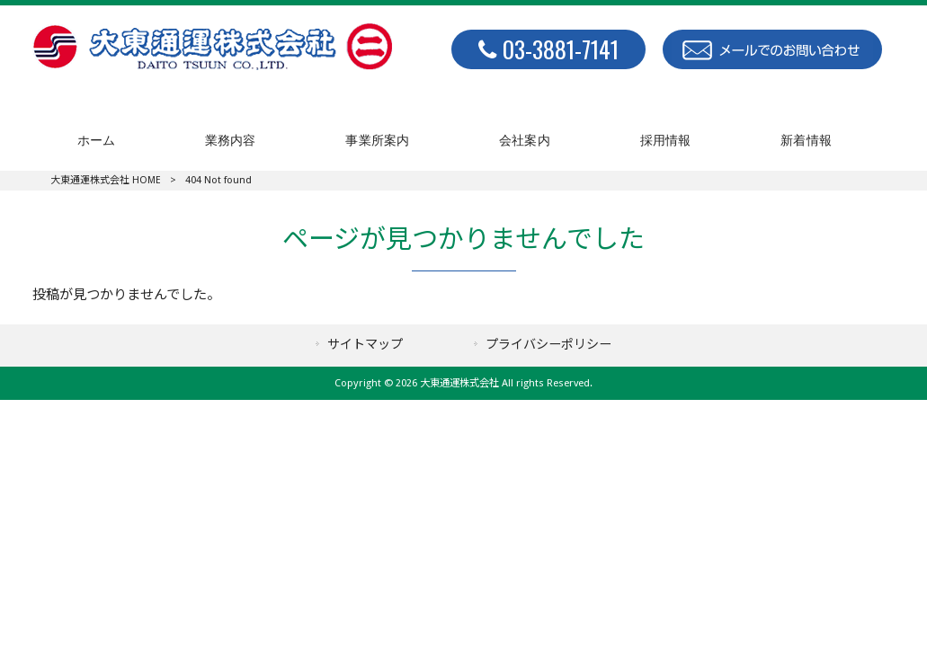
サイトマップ (365, 344)
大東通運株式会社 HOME (105, 180)
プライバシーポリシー (548, 344)
